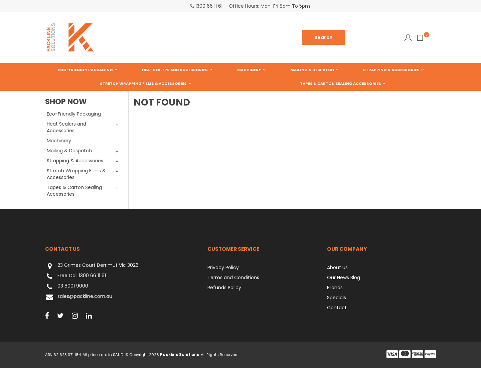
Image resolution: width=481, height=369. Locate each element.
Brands (335, 289)
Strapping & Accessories (304, 70)
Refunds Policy (224, 289)
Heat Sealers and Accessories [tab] (66, 128)
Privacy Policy (223, 268)
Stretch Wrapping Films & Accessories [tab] (76, 175)
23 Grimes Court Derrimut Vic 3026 (92, 267)
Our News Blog (343, 278)
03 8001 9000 (66, 288)
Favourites (408, 37)
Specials (336, 299)
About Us (337, 268)
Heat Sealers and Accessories (146, 70)
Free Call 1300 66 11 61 (75, 277)
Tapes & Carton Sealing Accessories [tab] (74, 192)
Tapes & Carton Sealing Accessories (240, 84)
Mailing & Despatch (244, 70)
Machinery (201, 70)
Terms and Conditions (233, 278)
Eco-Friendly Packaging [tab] (74, 115)
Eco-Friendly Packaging (75, 70)
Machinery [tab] (59, 142)
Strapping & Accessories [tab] (75, 162)
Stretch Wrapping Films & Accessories (385, 70)
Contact (337, 309)
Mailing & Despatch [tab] (69, 152)
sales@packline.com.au (78, 298)
